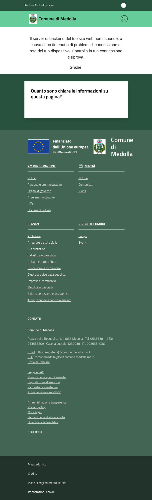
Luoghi (83, 236)
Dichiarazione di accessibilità (46, 417)
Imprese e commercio (42, 280)
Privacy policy (37, 407)
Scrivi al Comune (39, 362)
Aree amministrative (41, 197)
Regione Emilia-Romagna (39, 5)
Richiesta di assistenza (43, 387)
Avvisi (82, 190)
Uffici (31, 203)
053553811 (98, 338)
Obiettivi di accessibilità (43, 422)
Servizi (33, 224)
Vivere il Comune (92, 224)
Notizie (83, 178)
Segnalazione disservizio (44, 382)
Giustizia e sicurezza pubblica (46, 274)
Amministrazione (42, 166)
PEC (30, 357)
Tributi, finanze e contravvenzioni (49, 300)
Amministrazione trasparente (47, 402)
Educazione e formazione (44, 268)
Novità (90, 166)
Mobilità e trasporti (40, 287)
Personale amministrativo (45, 184)
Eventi (83, 242)
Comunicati (86, 184)
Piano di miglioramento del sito (47, 482)
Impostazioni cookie (41, 491)
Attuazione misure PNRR (44, 392)
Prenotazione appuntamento (47, 377)
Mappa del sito (37, 464)
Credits (32, 473)
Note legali (35, 412)
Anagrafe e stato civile (42, 242)
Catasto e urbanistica (42, 255)
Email (31, 352)
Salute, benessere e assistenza (48, 293)
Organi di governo (39, 190)
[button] (124, 18)
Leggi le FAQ (36, 372)
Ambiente (34, 236)
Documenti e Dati (39, 210)
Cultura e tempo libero (42, 261)
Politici (32, 178)
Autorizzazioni (37, 248)
